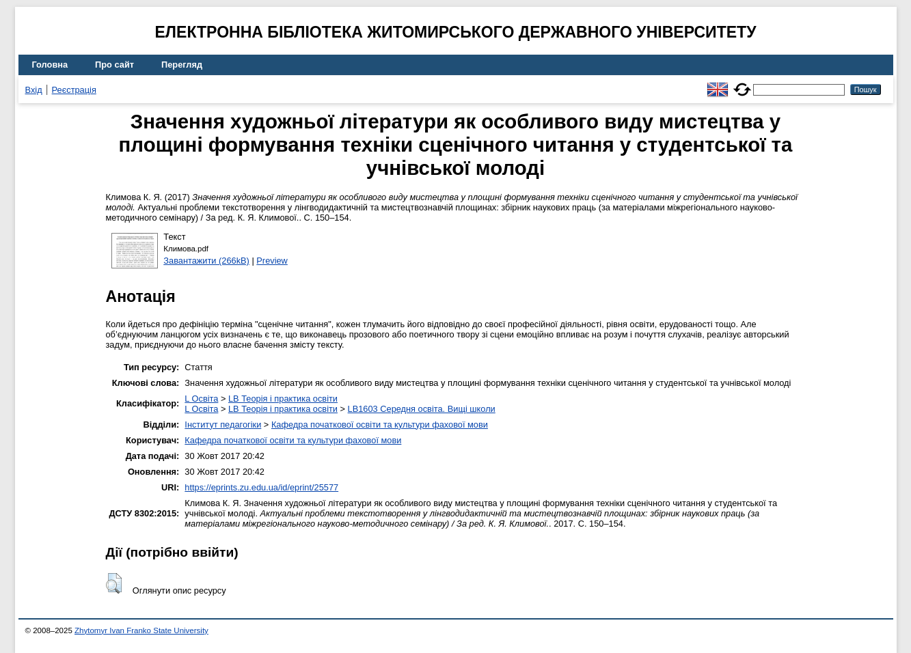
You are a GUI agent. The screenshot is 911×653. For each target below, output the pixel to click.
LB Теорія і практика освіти (283, 398)
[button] (114, 583)
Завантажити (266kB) (206, 260)
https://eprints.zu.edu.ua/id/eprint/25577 (261, 487)
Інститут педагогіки (223, 424)
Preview (272, 260)
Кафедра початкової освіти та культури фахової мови (379, 424)
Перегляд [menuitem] (181, 64)
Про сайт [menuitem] (114, 64)
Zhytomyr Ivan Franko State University (141, 630)
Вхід (33, 90)
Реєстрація (74, 90)
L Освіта (201, 398)
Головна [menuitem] (50, 64)
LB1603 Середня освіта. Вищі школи (421, 409)
